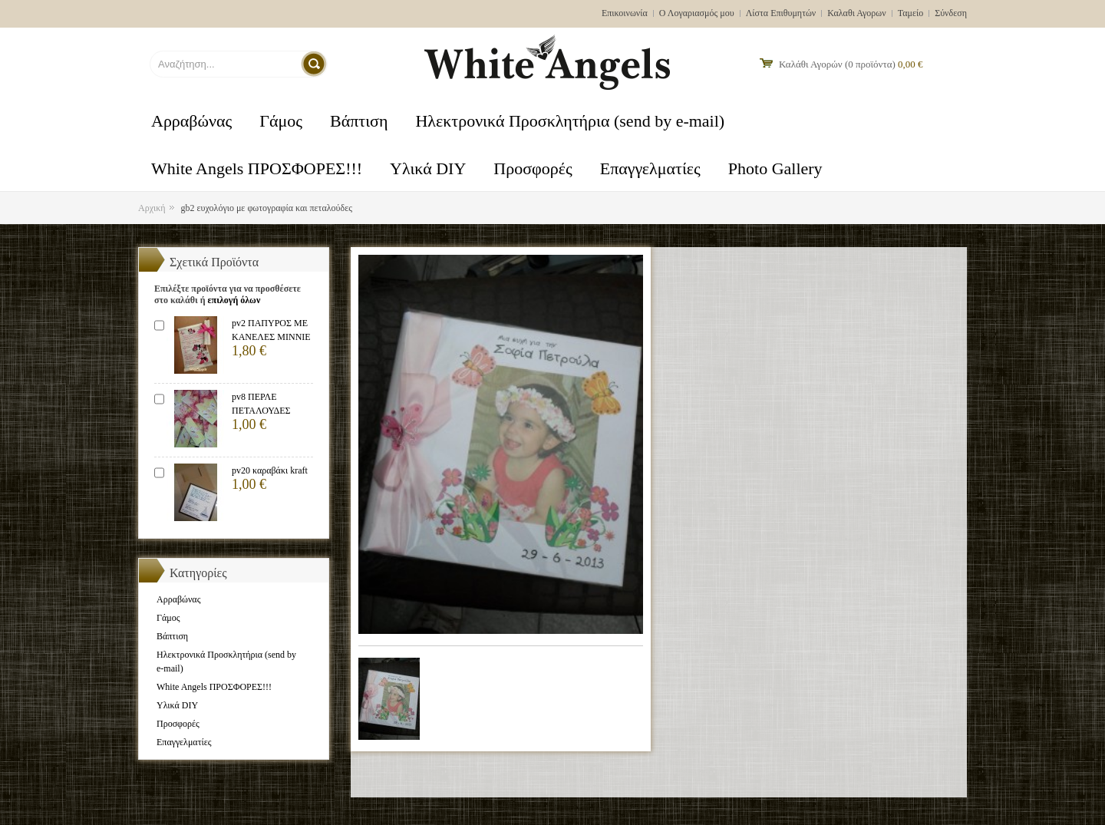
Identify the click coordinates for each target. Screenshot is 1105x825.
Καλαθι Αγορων (856, 13)
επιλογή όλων (233, 300)
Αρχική (152, 208)
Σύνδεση (951, 13)
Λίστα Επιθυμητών (781, 13)
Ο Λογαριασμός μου (696, 13)
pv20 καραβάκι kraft (270, 470)
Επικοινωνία (625, 13)
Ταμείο (911, 13)
